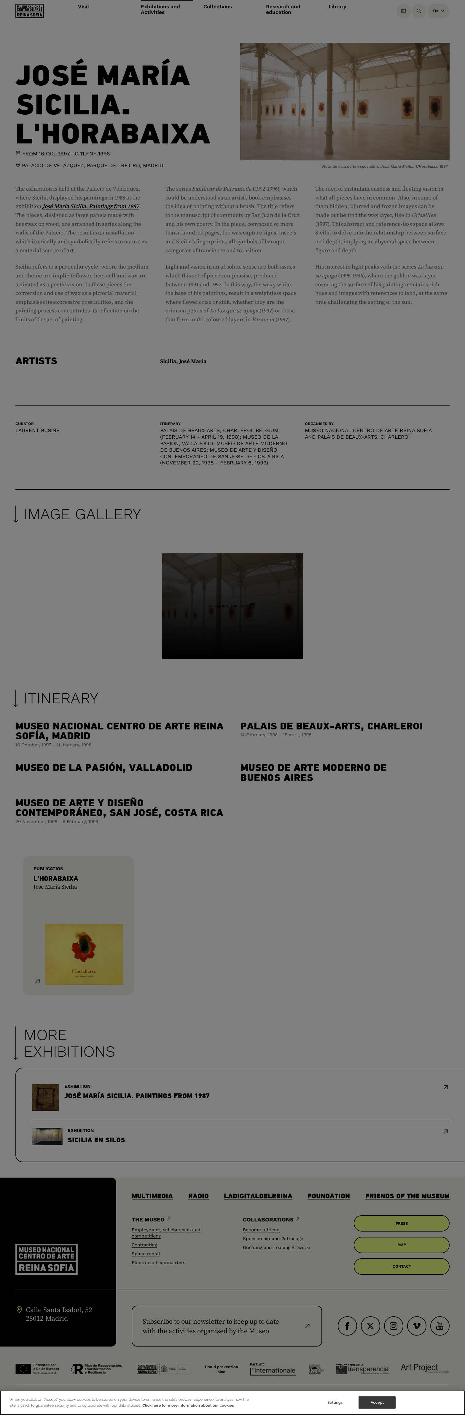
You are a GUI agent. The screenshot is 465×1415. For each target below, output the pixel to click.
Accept (377, 1408)
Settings (335, 1408)
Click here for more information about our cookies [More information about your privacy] (188, 1411)
